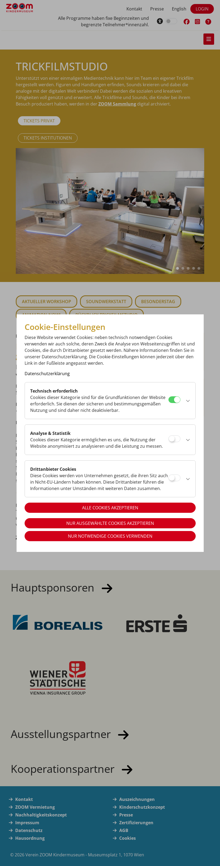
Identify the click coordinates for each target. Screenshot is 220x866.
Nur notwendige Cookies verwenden (110, 536)
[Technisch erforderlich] (174, 399)
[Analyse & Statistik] (174, 438)
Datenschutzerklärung (47, 373)
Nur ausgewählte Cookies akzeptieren (110, 523)
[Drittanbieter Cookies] (174, 478)
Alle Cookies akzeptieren (110, 508)
